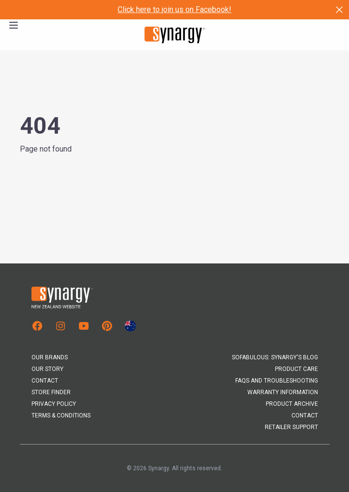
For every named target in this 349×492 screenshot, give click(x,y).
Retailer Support (291, 427)
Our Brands (49, 357)
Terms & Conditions (61, 415)
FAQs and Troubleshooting (276, 380)
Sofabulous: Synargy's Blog (275, 357)
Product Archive (292, 403)
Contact (44, 380)
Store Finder (51, 392)
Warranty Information (282, 392)
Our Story (47, 369)
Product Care (296, 369)
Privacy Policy (53, 403)
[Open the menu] (13, 25)
